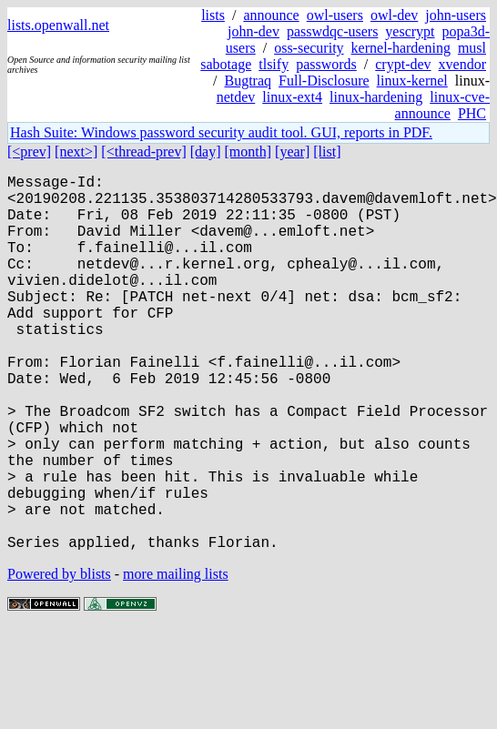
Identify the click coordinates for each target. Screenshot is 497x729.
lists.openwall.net (58, 25)
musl (472, 48)
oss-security (308, 48)
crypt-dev (403, 64)
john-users (455, 15)
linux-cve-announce (442, 105)
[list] (326, 151)
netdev (236, 97)
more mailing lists (175, 657)
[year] (292, 151)
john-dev (253, 31)
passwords (326, 64)
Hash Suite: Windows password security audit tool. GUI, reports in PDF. (221, 132)
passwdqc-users (332, 31)
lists (213, 15)
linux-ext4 (292, 97)
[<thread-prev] (143, 151)
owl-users (335, 15)
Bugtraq (247, 80)
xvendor (462, 64)
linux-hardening (376, 97)
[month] (248, 151)
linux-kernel (412, 80)
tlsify (274, 64)
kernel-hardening (401, 48)
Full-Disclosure (324, 80)
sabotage (225, 64)
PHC (472, 113)
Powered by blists (59, 657)
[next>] (76, 151)
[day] (205, 151)
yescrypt (409, 31)
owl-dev (394, 15)
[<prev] (29, 151)
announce (271, 15)
